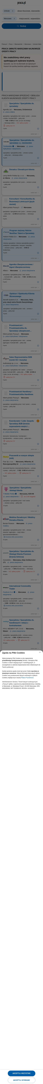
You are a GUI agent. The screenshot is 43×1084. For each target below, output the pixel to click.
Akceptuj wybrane (21, 1080)
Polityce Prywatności (27, 677)
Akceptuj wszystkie (21, 1073)
